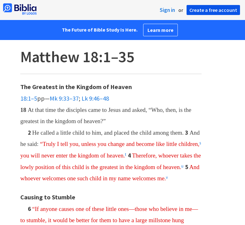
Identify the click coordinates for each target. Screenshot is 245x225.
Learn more (160, 30)
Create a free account (213, 10)
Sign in (167, 10)
